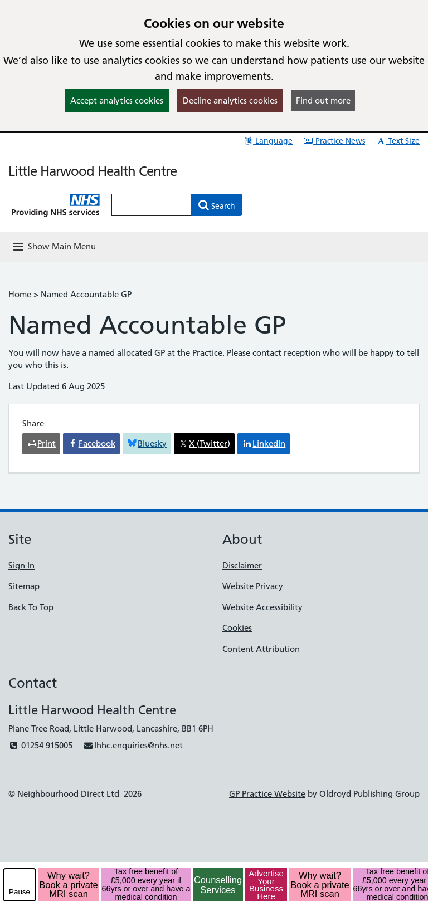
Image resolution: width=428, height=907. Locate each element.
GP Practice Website (267, 793)
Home (19, 294)
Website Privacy (252, 586)
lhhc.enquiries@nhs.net (132, 745)
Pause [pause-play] (19, 892)
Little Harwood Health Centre (92, 171)
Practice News (334, 141)
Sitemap (24, 586)
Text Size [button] (398, 141)
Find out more (323, 100)
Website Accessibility (262, 607)
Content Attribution (261, 649)
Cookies (237, 627)
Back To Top (31, 607)
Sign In (21, 565)
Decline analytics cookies (230, 100)
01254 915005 (40, 745)
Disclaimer (242, 565)
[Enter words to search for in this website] (151, 205)
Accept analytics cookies (116, 100)
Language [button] (268, 141)
